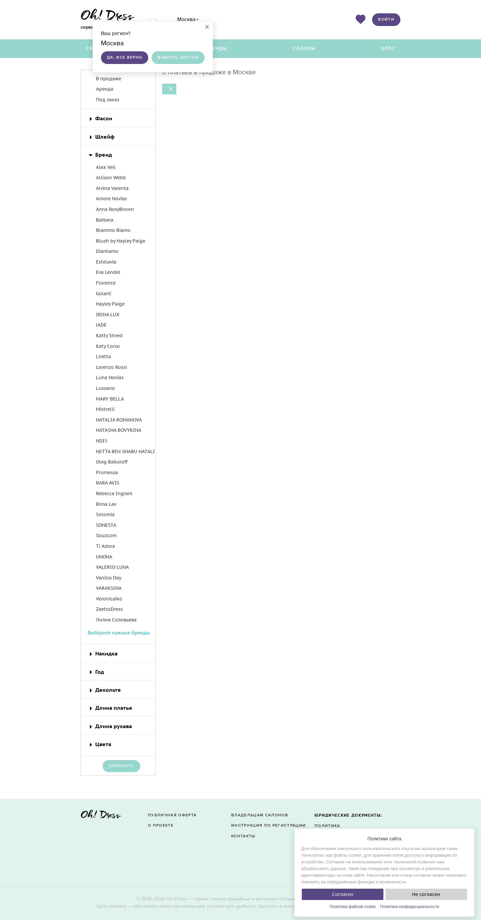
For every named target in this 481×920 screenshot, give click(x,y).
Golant (103, 294)
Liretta (103, 357)
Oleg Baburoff (112, 462)
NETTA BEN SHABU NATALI (125, 452)
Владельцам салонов (259, 815)
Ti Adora (105, 546)
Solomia (105, 514)
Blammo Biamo (113, 230)
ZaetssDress (109, 609)
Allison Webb (111, 178)
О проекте (161, 825)
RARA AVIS (107, 483)
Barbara (104, 220)
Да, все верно (124, 57)
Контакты (243, 836)
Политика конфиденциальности (409, 906)
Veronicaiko (109, 599)
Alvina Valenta (112, 188)
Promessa (107, 472)
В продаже (108, 79)
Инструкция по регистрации (268, 825)
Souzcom (106, 535)
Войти (386, 19)
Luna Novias (110, 378)
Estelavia (106, 262)
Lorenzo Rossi (111, 367)
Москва (186, 19)
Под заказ (107, 100)
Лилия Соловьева (116, 620)
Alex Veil (106, 167)
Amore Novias (111, 199)
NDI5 (101, 441)
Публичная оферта (172, 815)
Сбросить (121, 765)
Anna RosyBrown (115, 209)
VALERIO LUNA (112, 567)
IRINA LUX (107, 315)
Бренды (217, 48)
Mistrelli (105, 409)
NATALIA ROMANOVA (119, 420)
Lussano (105, 388)
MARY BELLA (110, 399)
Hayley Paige (110, 304)
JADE (101, 325)
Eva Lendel (108, 272)
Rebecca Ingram (114, 493)
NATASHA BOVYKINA (118, 430)
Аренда (104, 89)
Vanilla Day (108, 578)
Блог (388, 48)
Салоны (304, 48)
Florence (106, 283)
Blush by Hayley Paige (120, 241)
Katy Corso (108, 346)
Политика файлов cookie (353, 906)
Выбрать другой (178, 57)
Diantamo (107, 251)
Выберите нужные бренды (119, 633)
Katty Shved (109, 336)
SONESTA (106, 525)
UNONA (104, 557)
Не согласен (426, 894)
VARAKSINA (109, 588)
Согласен (342, 894)
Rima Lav (106, 504)
